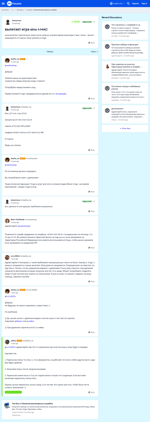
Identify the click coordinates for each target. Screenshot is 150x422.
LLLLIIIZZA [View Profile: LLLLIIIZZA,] (15, 256)
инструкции (60, 94)
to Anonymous (31, 158)
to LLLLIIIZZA (31, 290)
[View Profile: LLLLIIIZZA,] (7, 257)
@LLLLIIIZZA (10, 296)
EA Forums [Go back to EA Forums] (5, 10)
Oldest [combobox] (94, 52)
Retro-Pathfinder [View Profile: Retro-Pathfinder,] (18, 220)
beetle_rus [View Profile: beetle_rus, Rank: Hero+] (15, 59)
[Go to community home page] (14, 3)
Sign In (144, 3)
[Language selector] (117, 3)
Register (135, 3)
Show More (125, 128)
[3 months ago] (123, 36)
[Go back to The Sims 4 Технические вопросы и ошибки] (54, 404)
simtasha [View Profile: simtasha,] (114, 78)
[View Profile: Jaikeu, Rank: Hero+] (7, 342)
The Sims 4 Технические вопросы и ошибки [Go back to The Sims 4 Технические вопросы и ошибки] (42, 10)
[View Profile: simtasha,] (107, 66)
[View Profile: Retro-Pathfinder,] (7, 221)
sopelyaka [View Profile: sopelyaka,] (115, 100)
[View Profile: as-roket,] (107, 26)
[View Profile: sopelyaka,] (107, 88)
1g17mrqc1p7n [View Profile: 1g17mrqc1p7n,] (116, 56)
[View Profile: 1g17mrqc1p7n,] (107, 46)
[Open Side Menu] (3, 3)
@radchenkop (11, 65)
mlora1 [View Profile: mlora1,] (113, 120)
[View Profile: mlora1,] (107, 110)
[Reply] (91, 42)
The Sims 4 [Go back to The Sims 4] (20, 10)
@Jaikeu (30, 321)
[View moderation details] (94, 22)
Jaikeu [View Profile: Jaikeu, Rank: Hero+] (13, 341)
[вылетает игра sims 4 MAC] (18, 62)
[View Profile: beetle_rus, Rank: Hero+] (7, 60)
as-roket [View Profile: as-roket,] (114, 36)
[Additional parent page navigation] (12, 10)
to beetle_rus (26, 107)
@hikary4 (19, 321)
